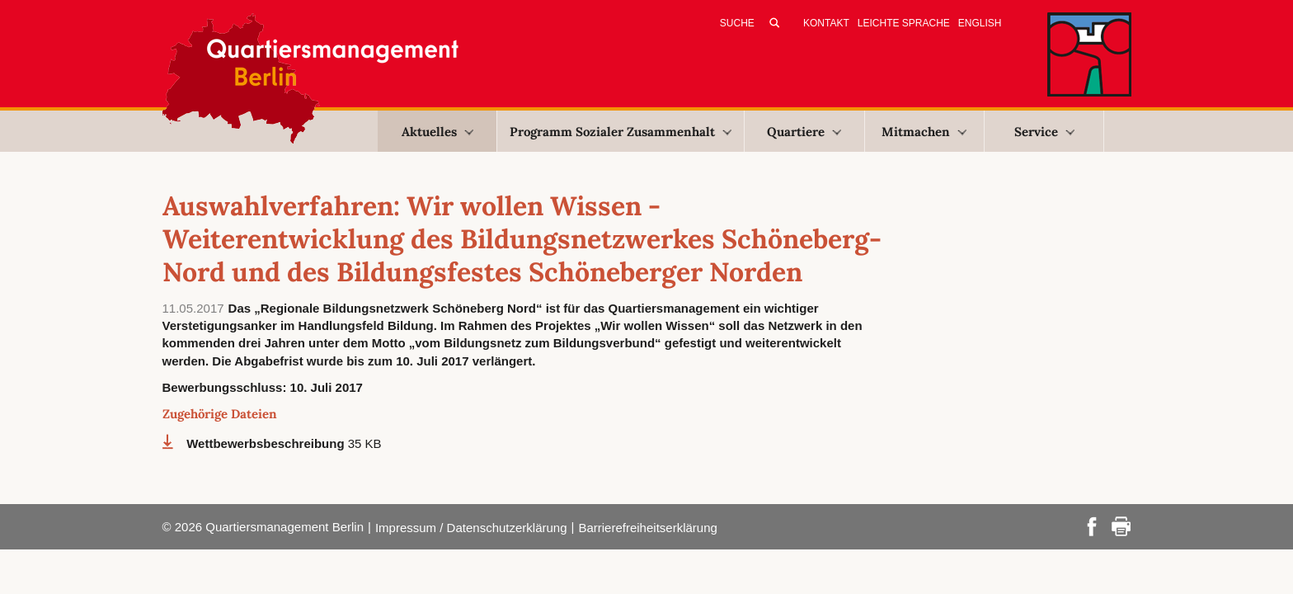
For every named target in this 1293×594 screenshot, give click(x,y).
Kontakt (826, 23)
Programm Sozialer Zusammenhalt (620, 131)
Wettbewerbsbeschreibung (267, 443)
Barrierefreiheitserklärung (647, 528)
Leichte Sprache (904, 23)
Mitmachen (924, 131)
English (980, 23)
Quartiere (804, 131)
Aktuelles (437, 131)
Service (1044, 131)
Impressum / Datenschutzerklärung (471, 528)
